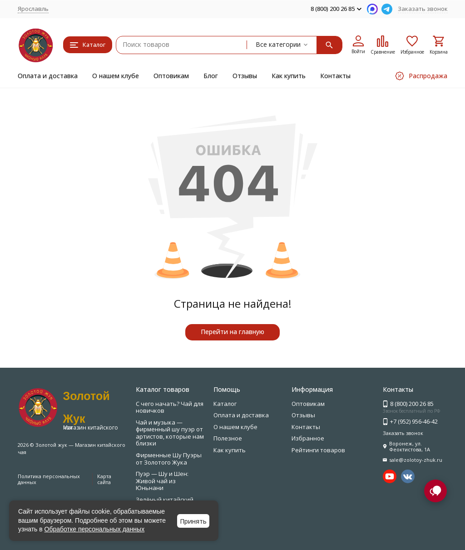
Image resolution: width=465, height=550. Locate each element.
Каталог (225, 404)
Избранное (308, 438)
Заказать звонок (423, 9)
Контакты (335, 75)
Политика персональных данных (49, 479)
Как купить (289, 75)
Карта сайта (104, 479)
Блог (210, 75)
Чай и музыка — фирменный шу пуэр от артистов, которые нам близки (170, 433)
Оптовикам (171, 75)
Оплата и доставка (48, 75)
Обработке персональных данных (95, 529)
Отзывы (244, 75)
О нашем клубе (115, 75)
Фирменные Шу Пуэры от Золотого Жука (169, 458)
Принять (193, 521)
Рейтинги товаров (318, 450)
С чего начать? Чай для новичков (169, 407)
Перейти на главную (232, 331)
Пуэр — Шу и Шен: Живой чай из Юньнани (162, 481)
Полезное (227, 438)
